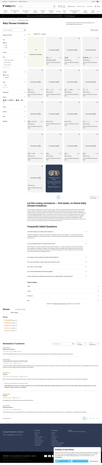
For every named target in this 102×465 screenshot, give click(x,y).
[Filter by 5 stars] (3, 320)
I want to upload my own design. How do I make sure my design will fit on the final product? (50, 276)
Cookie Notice (58, 457)
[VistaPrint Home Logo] (9, 6)
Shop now (72, 15)
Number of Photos (7, 35)
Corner (29, 291)
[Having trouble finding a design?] (54, 178)
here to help (10, 434)
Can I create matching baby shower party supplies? (40, 271)
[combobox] (35, 6)
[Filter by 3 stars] (3, 325)
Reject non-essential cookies (80, 461)
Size (4, 57)
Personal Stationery (12, 20)
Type (4, 116)
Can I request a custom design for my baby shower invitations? (43, 257)
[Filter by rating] (81, 343)
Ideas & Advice (38, 438)
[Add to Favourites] (60, 38)
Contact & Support (39, 436)
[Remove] (37, 34)
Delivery (36, 434)
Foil (4, 39)
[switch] (96, 1)
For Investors (54, 436)
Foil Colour (30, 295)
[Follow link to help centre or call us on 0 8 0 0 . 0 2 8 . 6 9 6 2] (61, 6)
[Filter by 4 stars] (3, 323)
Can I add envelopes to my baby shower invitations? (40, 231)
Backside (5, 121)
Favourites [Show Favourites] (94, 30)
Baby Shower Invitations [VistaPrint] (60, 303)
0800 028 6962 (6, 455)
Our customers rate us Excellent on (76, 440)
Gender (5, 111)
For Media (53, 438)
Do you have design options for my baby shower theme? (41, 243)
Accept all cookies (63, 461)
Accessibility (37, 445)
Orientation (6, 92)
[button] (54, 197)
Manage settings (94, 461)
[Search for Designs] (24, 30)
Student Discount (38, 442)
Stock (28, 286)
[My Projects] (71, 6)
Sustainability (54, 440)
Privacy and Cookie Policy (17, 455)
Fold (4, 82)
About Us (53, 432)
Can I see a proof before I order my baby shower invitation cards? (43, 262)
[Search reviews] (62, 344)
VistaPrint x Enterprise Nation (57, 442)
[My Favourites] (80, 6)
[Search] (53, 6)
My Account (37, 432)
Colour (4, 97)
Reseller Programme (39, 440)
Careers (53, 434)
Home (4, 20)
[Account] (89, 6)
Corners (5, 72)
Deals (98, 11)
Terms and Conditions (27, 455)
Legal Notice (34, 455)
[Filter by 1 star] (3, 330)
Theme (4, 52)
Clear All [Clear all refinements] (44, 34)
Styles (4, 107)
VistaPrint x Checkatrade (56, 445)
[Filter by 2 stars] (3, 328)
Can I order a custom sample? (34, 266)
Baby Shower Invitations (23, 20)
